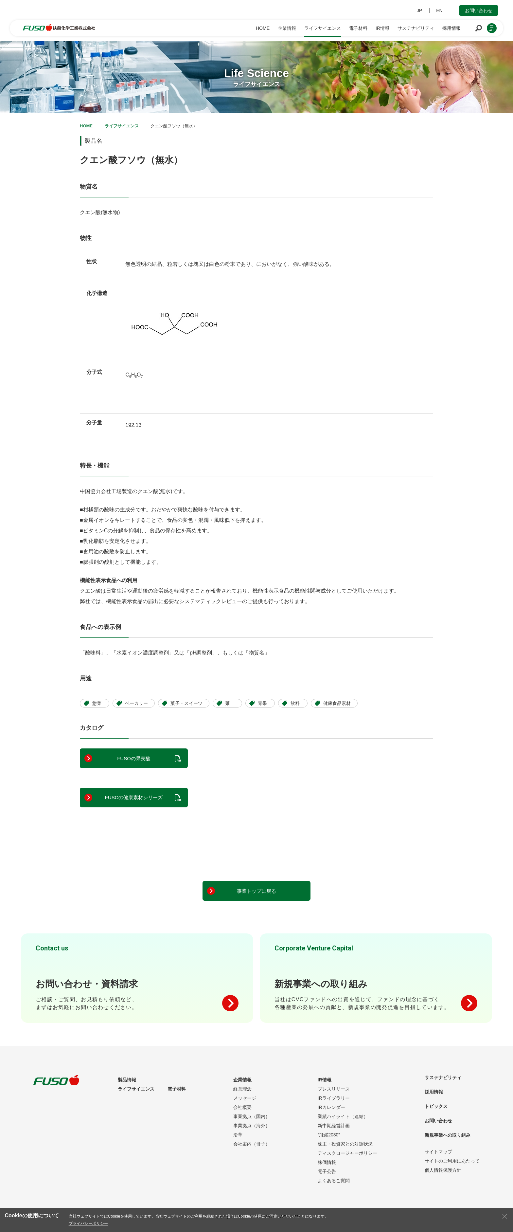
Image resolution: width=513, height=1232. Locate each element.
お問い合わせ (478, 10)
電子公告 (327, 1171)
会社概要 (242, 1107)
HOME (86, 125)
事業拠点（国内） (251, 1116)
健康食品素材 (337, 703)
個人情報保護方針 (443, 1170)
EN (439, 10)
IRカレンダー (331, 1107)
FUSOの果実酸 (133, 758)
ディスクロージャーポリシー (347, 1153)
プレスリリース (334, 1089)
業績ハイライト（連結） (343, 1116)
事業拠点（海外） (251, 1125)
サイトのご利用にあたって (452, 1161)
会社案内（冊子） (251, 1144)
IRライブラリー (334, 1098)
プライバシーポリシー (88, 1223)
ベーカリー (136, 703)
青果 (262, 703)
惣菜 (96, 703)
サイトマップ (438, 1151)
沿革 (237, 1134)
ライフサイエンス (122, 125)
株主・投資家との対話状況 (345, 1144)
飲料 (295, 703)
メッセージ (244, 1098)
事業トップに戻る (256, 891)
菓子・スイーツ (186, 703)
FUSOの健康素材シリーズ (134, 797)
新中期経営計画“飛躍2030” (334, 1130)
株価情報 (327, 1162)
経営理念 (242, 1089)
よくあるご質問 (334, 1180)
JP (419, 10)
